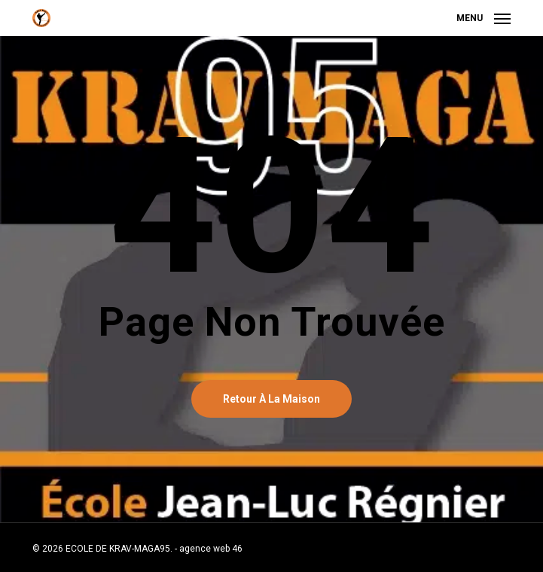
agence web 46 (211, 548)
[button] (483, 17)
